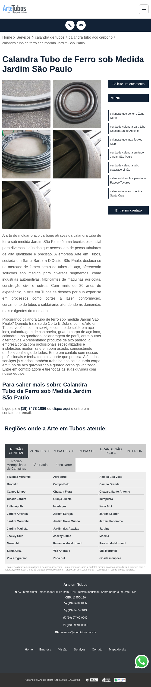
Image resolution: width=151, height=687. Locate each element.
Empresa (45, 649)
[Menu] (144, 9)
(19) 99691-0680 (75, 625)
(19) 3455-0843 (75, 610)
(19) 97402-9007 (75, 617)
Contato (97, 649)
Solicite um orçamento (129, 84)
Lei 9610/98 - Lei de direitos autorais (115, 569)
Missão (62, 649)
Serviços (79, 649)
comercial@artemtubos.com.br (75, 632)
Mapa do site (117, 649)
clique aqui (61, 409)
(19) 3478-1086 (34, 409)
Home (29, 649)
